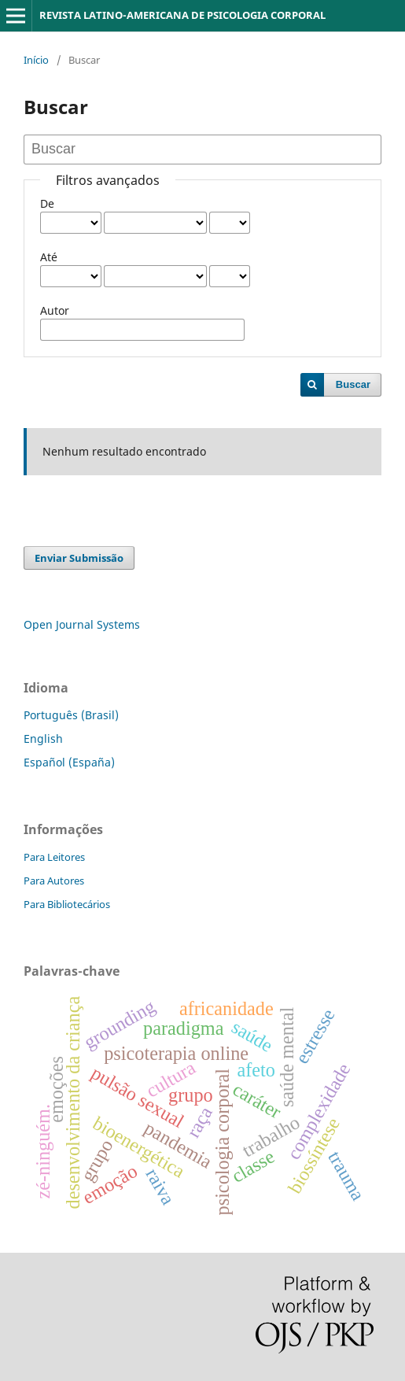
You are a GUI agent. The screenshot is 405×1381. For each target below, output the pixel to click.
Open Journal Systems (82, 624)
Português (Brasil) (71, 714)
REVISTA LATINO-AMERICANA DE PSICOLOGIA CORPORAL (182, 15)
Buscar (353, 384)
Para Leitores (54, 857)
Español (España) (69, 762)
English (43, 738)
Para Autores (54, 880)
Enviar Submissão (79, 558)
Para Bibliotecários (67, 904)
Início (36, 60)
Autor (54, 310)
